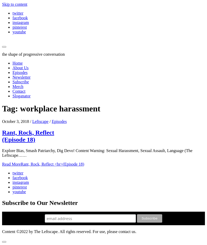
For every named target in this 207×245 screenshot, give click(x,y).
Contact (19, 91)
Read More (43, 164)
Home (17, 63)
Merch (17, 86)
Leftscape (40, 121)
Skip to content (14, 4)
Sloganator (21, 96)
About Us (20, 68)
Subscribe (20, 82)
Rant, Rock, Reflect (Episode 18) (28, 136)
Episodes (20, 72)
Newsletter (21, 77)
